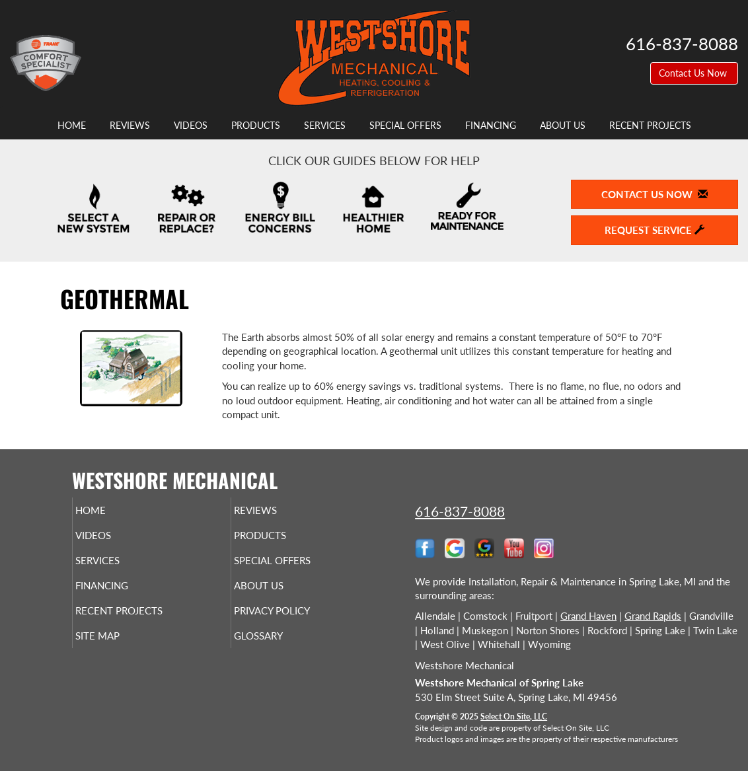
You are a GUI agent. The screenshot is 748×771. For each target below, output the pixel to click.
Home (71, 125)
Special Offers (405, 125)
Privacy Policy (297, 622)
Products (255, 125)
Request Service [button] (654, 230)
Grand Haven (588, 616)
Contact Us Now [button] (694, 73)
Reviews (130, 125)
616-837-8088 (460, 511)
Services (325, 125)
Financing (490, 125)
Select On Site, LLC (513, 716)
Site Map (119, 650)
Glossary (280, 650)
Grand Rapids (652, 616)
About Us (562, 125)
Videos (190, 125)
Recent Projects (650, 125)
